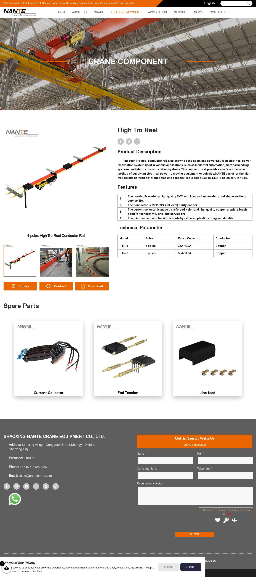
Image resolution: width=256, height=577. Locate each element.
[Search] (234, 3)
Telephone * (204, 468)
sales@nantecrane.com (35, 476)
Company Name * (148, 468)
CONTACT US (219, 12)
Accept (190, 567)
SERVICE (180, 12)
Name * (141, 453)
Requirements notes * (151, 483)
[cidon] (249, 3)
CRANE (99, 12)
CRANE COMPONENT (126, 12)
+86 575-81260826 (33, 467)
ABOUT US (79, 12)
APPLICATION (157, 12)
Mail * (200, 453)
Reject (168, 567)
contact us (208, 561)
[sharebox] (7, 486)
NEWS (198, 12)
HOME (62, 12)
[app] (15, 500)
